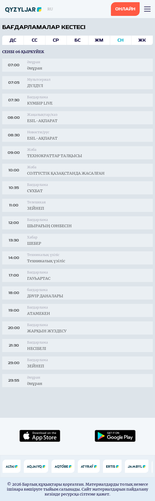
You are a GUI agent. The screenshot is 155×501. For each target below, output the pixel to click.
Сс (34, 40)
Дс (13, 40)
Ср (56, 40)
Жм (99, 40)
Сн (120, 40)
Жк (142, 40)
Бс (77, 40)
